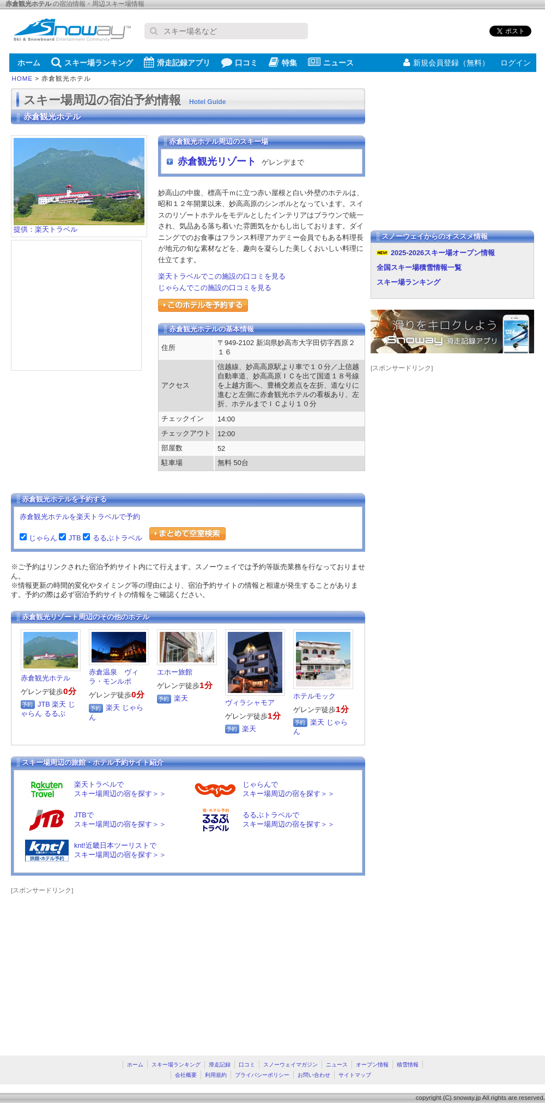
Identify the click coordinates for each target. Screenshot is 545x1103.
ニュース (331, 62)
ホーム (28, 62)
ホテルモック (314, 696)
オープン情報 (372, 1065)
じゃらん (42, 538)
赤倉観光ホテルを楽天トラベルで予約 (80, 517)
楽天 (59, 704)
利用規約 (216, 1075)
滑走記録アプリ (177, 62)
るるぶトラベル (116, 538)
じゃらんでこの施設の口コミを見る (214, 288)
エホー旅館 (174, 672)
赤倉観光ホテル (45, 678)
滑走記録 (220, 1065)
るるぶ (54, 713)
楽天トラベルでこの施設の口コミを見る (222, 276)
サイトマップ (354, 1075)
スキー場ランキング (92, 62)
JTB (73, 538)
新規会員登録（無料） (446, 62)
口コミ (239, 62)
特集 (283, 62)
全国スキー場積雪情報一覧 (419, 267)
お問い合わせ (314, 1075)
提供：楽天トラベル (79, 226)
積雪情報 (408, 1065)
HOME (22, 78)
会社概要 (186, 1075)
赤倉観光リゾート (217, 161)
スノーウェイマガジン (290, 1065)
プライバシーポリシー (262, 1075)
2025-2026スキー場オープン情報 (443, 253)
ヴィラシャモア (250, 702)
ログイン (515, 62)
